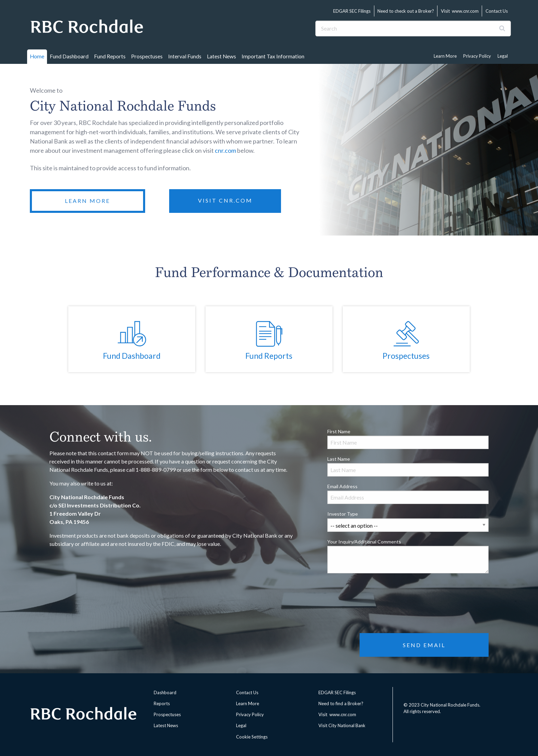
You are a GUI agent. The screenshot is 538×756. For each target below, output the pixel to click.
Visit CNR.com (225, 200)
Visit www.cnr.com (460, 11)
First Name (408, 438)
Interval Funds (184, 56)
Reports (162, 703)
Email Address (408, 493)
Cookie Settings (252, 737)
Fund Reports (110, 56)
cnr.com (225, 150)
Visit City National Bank (341, 725)
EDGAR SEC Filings (352, 11)
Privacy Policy (477, 56)
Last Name (408, 466)
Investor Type (408, 521)
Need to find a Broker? (340, 703)
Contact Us (497, 11)
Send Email (424, 645)
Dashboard (165, 692)
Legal (503, 56)
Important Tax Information (273, 56)
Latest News (221, 56)
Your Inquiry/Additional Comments (408, 556)
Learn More (445, 56)
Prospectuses (147, 56)
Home (37, 56)
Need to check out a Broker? (405, 11)
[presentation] (379, 592)
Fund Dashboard (69, 56)
